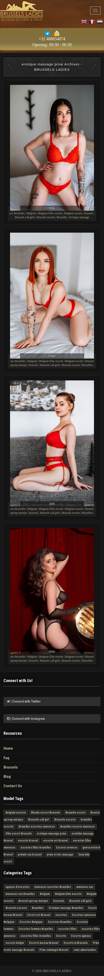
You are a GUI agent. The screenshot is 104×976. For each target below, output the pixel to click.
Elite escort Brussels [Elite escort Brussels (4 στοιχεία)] (19, 833)
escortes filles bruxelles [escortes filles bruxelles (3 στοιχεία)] (36, 847)
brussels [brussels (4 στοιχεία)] (58, 901)
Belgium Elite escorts (50, 213)
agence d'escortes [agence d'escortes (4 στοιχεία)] (17, 887)
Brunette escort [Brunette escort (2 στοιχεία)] (75, 812)
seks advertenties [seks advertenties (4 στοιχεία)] (85, 950)
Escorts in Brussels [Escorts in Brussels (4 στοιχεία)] (76, 943)
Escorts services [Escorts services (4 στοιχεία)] (66, 847)
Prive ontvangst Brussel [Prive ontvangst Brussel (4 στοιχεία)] (53, 950)
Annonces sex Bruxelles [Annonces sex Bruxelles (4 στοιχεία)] (20, 894)
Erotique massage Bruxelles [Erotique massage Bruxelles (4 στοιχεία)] (66, 908)
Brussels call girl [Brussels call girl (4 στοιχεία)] (38, 819)
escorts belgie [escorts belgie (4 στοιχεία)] (15, 943)
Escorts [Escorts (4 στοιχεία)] (61, 936)
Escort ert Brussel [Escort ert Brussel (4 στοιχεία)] (38, 915)
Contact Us (12, 785)
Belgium (31, 213)
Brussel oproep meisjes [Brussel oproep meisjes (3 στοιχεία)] (33, 901)
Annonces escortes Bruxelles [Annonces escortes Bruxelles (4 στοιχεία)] (53, 887)
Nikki (52, 651)
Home (8, 748)
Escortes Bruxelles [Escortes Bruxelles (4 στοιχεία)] (60, 922)
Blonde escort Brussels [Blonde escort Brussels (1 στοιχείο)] (45, 812)
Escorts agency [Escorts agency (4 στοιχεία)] (80, 936)
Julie (52, 503)
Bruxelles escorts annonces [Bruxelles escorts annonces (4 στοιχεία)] (77, 826)
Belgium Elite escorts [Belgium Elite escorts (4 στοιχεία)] (68, 894)
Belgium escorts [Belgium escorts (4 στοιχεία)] (16, 812)
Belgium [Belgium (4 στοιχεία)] (45, 894)
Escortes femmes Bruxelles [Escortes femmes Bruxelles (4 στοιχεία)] (36, 929)
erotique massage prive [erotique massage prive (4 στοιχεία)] (51, 833)
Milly (52, 208)
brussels (88, 213)
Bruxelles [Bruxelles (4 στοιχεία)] (37, 908)
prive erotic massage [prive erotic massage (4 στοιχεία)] (60, 854)
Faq (6, 757)
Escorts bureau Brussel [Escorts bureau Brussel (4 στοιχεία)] (43, 943)
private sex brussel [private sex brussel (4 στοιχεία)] (30, 854)
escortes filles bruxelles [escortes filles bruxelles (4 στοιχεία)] (36, 936)
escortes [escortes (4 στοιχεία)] (61, 915)
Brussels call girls (25, 217)
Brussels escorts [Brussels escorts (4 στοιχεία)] (65, 819)
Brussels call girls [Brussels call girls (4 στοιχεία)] (80, 901)
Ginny (52, 356)
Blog (7, 776)
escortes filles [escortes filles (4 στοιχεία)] (67, 929)
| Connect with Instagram (26, 719)
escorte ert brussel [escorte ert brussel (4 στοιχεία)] (55, 840)
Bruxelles (62, 217)
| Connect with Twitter (24, 701)
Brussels (10, 767)
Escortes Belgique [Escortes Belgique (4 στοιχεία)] (31, 922)
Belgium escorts (73, 213)
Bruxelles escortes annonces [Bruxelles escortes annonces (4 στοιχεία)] (37, 826)
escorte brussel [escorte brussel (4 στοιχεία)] (28, 840)
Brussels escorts (46, 217)
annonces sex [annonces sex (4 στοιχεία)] (84, 887)
